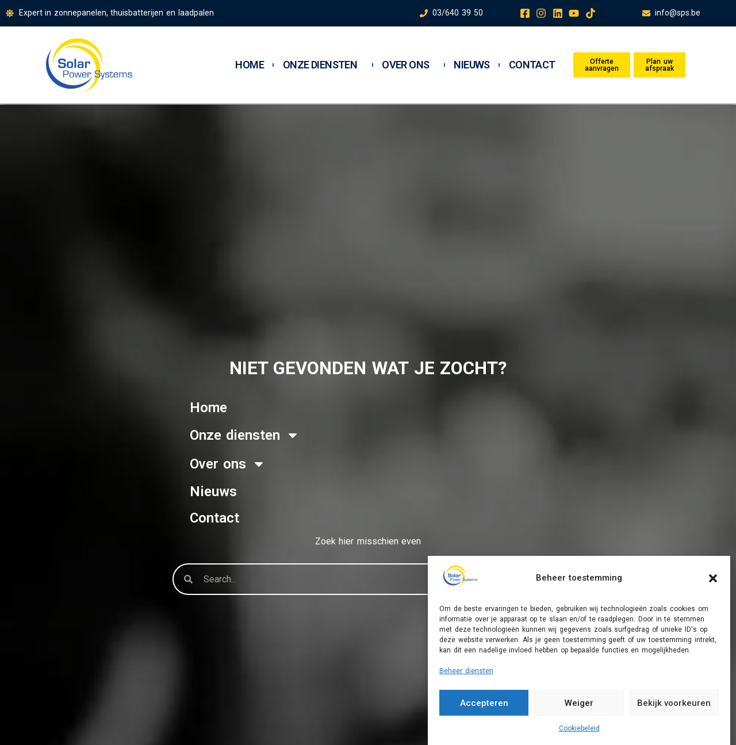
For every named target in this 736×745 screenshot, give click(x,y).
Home (249, 65)
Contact (532, 65)
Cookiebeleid (579, 728)
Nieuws (471, 65)
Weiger (579, 703)
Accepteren (484, 703)
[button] (713, 578)
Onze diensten (323, 65)
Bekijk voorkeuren (674, 703)
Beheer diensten (466, 671)
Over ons (408, 65)
